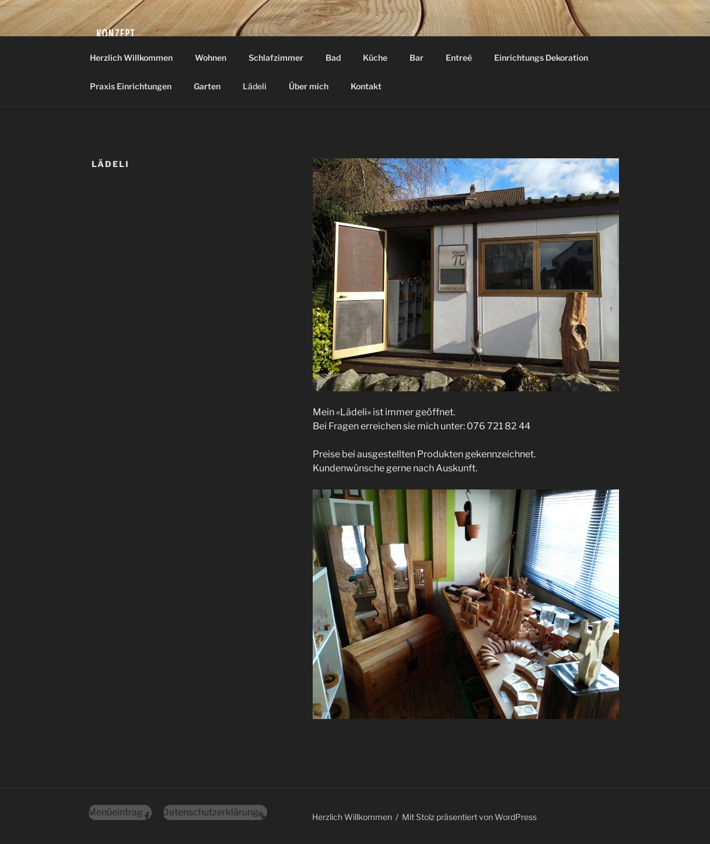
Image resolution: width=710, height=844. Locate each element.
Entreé (459, 57)
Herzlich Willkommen (131, 57)
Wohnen (210, 57)
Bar (417, 57)
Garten (207, 86)
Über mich (308, 86)
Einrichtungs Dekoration (541, 57)
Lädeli (255, 86)
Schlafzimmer (276, 57)
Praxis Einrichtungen (131, 86)
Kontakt (366, 86)
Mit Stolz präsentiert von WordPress (469, 817)
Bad (333, 57)
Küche (375, 57)
